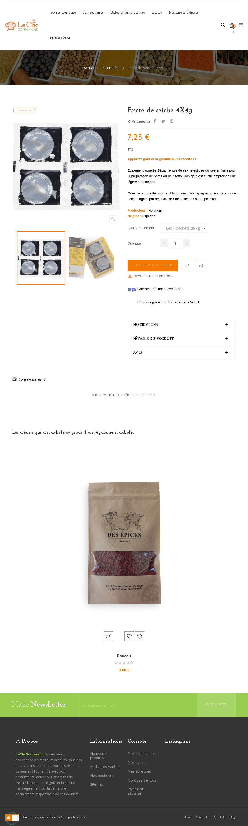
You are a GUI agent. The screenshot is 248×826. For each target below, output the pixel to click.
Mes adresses (139, 771)
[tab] (182, 325)
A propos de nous (142, 780)
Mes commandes (142, 753)
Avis (137, 352)
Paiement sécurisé (135, 791)
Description (146, 325)
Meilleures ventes (104, 767)
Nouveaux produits (98, 755)
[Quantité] (175, 243)
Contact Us (202, 818)
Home (188, 818)
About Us (219, 818)
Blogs (232, 818)
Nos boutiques (102, 776)
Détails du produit (153, 339)
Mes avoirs (137, 762)
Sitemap (97, 784)
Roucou (124, 656)
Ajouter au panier (153, 265)
